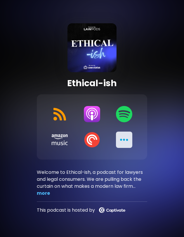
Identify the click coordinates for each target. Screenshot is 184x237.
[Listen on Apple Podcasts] (92, 114)
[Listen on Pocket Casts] (92, 139)
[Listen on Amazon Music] (60, 139)
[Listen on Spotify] (124, 114)
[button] (124, 139)
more (43, 193)
